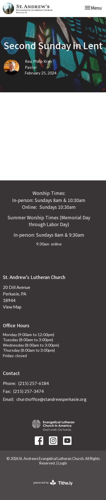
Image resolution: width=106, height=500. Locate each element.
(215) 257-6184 (33, 383)
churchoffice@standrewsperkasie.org (51, 399)
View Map (12, 306)
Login (62, 463)
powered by (53, 482)
